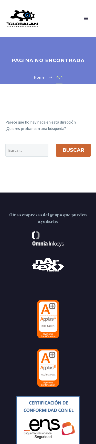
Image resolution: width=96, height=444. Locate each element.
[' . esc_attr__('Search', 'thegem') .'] (26, 150)
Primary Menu (86, 18)
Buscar (73, 150)
